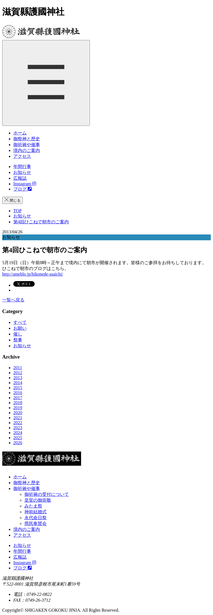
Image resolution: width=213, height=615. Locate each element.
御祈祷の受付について (46, 494)
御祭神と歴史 (26, 138)
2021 (17, 417)
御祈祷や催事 (26, 144)
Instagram (24, 183)
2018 (17, 402)
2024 (17, 432)
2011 (17, 367)
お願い (20, 328)
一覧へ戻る (13, 300)
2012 (17, 372)
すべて (20, 322)
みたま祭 (33, 506)
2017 (17, 397)
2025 (17, 437)
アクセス (22, 156)
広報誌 (20, 178)
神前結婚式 (35, 511)
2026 (17, 442)
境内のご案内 (26, 150)
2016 (17, 392)
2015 (17, 387)
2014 (17, 382)
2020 (17, 412)
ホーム (20, 133)
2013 (17, 377)
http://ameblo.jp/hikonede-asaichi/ (32, 274)
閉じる (12, 200)
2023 (17, 427)
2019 (17, 407)
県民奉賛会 (35, 523)
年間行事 (22, 166)
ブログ (22, 189)
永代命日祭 (35, 517)
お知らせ (22, 172)
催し (17, 334)
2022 (17, 422)
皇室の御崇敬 (37, 500)
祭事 (17, 340)
